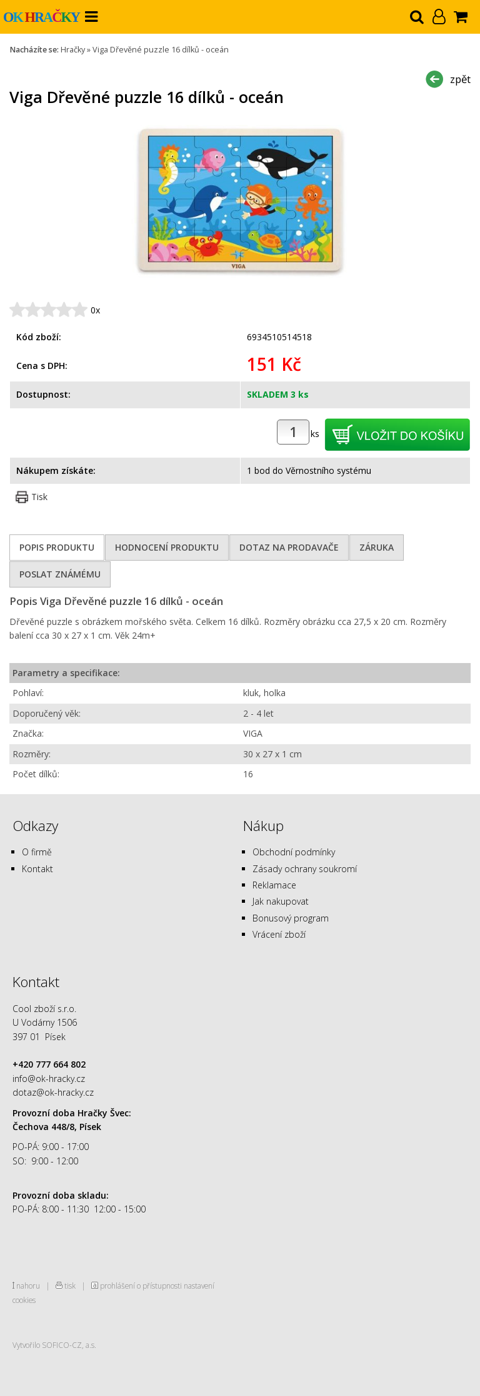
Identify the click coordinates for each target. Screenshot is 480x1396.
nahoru (28, 1285)
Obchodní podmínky (293, 852)
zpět (460, 79)
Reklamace (274, 885)
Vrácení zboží (279, 934)
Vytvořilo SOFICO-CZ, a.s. (54, 1345)
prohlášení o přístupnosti (141, 1285)
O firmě (37, 852)
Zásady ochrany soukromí (304, 869)
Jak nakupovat (280, 901)
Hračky (73, 49)
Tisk (39, 497)
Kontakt (37, 869)
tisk (70, 1285)
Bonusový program (290, 918)
